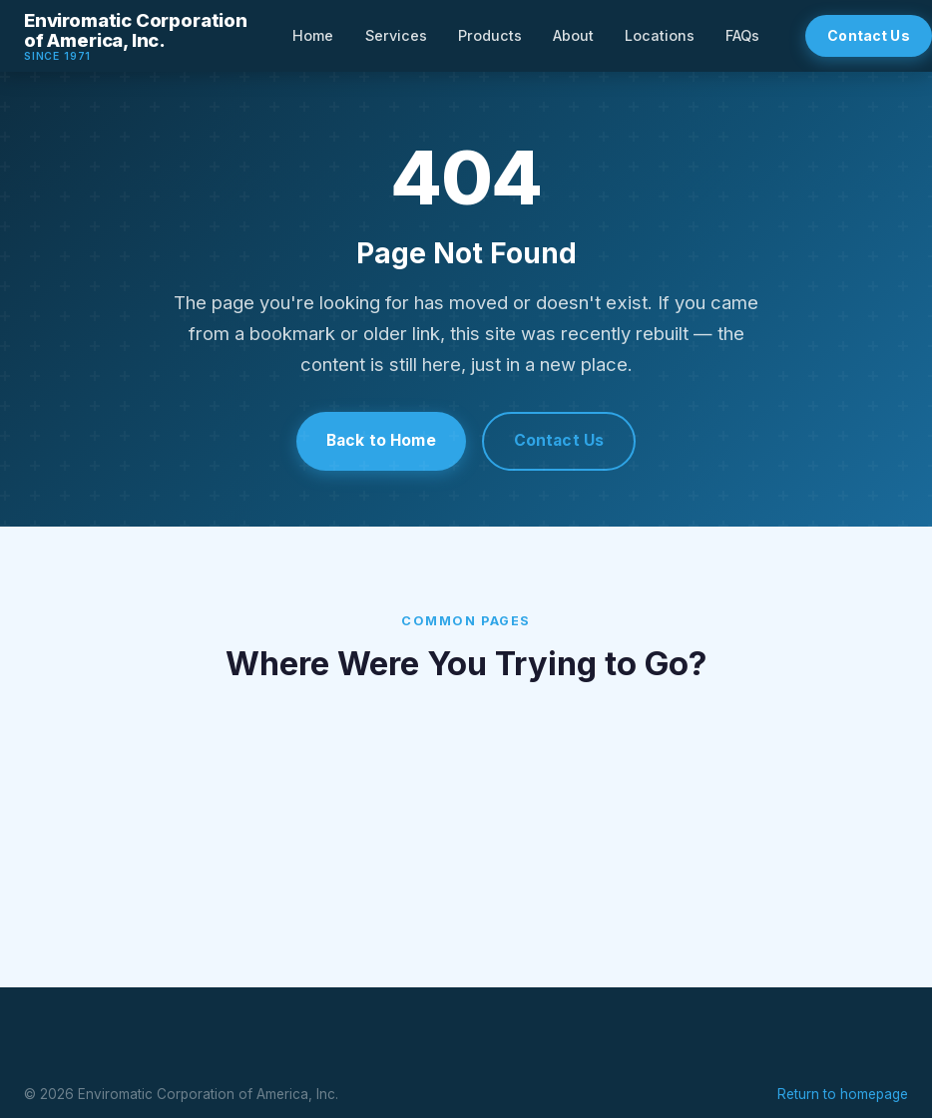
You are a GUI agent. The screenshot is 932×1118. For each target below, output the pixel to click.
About (573, 35)
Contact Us (560, 440)
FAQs (742, 35)
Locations (660, 35)
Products (490, 35)
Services (396, 35)
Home (312, 35)
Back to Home (379, 440)
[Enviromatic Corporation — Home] (135, 36)
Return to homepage (842, 1092)
